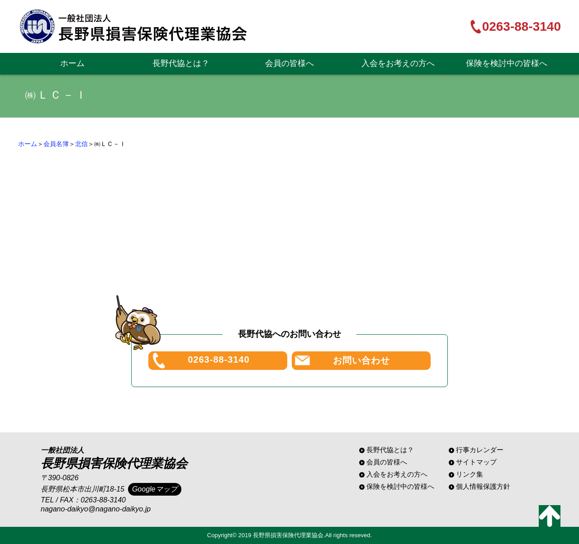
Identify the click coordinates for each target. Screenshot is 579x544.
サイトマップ (476, 462)
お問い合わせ (361, 360)
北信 (81, 143)
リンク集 (469, 474)
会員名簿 (56, 143)
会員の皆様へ (289, 63)
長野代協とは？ (180, 63)
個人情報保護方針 (483, 486)
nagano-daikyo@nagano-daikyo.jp (96, 509)
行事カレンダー (479, 450)
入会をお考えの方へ (398, 63)
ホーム (72, 63)
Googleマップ (154, 489)
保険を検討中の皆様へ (506, 63)
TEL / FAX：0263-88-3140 (83, 500)
